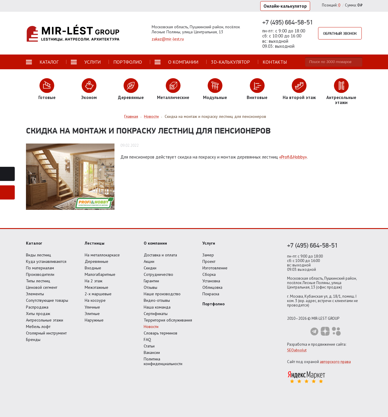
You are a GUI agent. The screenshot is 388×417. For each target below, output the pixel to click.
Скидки (150, 268)
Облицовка (212, 287)
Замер (208, 255)
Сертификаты (156, 313)
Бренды (33, 339)
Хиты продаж (38, 313)
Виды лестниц (38, 255)
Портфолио (213, 303)
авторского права (335, 361)
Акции (149, 261)
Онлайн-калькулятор (285, 6)
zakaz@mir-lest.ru (168, 39)
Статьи (149, 346)
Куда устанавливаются (46, 261)
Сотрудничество (158, 274)
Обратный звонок (340, 33)
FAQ (147, 339)
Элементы (35, 293)
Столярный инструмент (46, 333)
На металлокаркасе (102, 255)
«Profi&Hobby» (293, 157)
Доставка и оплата (160, 255)
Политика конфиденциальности (163, 361)
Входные (93, 268)
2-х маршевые (98, 293)
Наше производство (162, 293)
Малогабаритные (100, 274)
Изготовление (214, 268)
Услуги (208, 243)
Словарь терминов (160, 333)
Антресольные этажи (44, 320)
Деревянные (96, 261)
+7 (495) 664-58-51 (287, 22)
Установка (211, 281)
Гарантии (151, 281)
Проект (208, 261)
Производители (40, 274)
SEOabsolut (297, 350)
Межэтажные (96, 287)
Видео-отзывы (157, 300)
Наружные (94, 320)
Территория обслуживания (168, 320)
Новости (151, 326)
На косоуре (95, 300)
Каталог (34, 243)
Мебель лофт (38, 326)
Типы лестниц (38, 281)
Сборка (209, 274)
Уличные (92, 307)
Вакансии (152, 352)
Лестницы (94, 243)
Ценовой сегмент (41, 287)
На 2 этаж (93, 281)
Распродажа (37, 307)
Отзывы (150, 287)
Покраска (210, 293)
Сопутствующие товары (47, 300)
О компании (155, 243)
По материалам (40, 268)
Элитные (92, 313)
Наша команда (157, 307)
